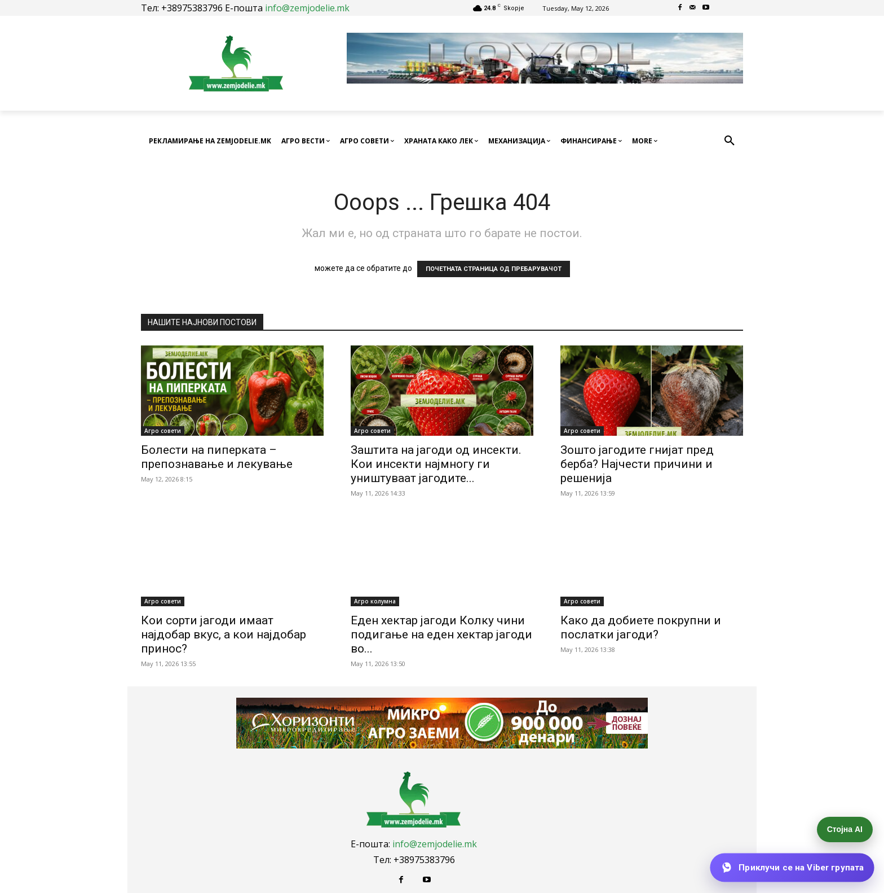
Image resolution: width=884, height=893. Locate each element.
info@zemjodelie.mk (307, 8)
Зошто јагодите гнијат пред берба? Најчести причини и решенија (637, 464)
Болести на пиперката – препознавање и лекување (217, 457)
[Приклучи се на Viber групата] (792, 867)
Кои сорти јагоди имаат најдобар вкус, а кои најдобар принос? (223, 634)
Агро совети (162, 431)
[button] (729, 141)
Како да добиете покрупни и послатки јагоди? (640, 627)
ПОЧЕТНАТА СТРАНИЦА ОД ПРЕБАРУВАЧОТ (494, 269)
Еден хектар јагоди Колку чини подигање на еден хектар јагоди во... (441, 634)
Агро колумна (375, 601)
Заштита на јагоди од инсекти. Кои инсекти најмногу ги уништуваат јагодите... (436, 464)
